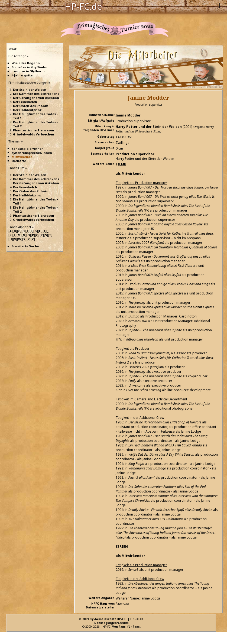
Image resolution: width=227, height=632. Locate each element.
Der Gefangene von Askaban (36, 98)
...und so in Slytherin (28, 71)
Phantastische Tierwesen (33, 130)
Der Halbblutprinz (27, 110)
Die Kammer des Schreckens (36, 94)
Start (12, 49)
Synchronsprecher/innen (32, 153)
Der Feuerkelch (25, 102)
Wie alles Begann (26, 63)
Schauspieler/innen (28, 149)
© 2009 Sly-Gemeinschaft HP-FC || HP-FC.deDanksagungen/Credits (111, 621)
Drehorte (19, 161)
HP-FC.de (83, 6)
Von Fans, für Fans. (126, 626)
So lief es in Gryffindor (30, 67)
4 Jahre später (23, 75)
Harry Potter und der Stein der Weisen (149, 126)
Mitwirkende (22, 157)
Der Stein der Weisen (29, 89)
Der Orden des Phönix (30, 106)
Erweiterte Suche (25, 246)
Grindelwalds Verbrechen (33, 134)
